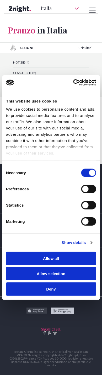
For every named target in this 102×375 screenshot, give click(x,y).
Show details (74, 242)
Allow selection (51, 273)
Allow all (51, 258)
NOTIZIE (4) (21, 62)
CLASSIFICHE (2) (24, 73)
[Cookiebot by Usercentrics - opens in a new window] (73, 82)
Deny (51, 289)
